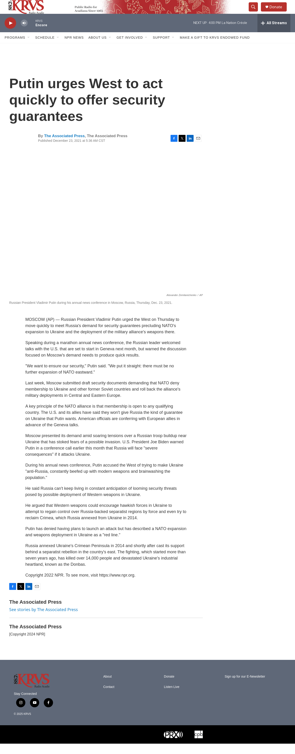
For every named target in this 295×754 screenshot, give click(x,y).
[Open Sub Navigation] (29, 48)
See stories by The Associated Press (43, 620)
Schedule (45, 48)
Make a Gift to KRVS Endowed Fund (215, 48)
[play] (10, 33)
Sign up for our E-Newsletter (245, 687)
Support (161, 48)
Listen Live (171, 697)
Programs (15, 48)
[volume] (24, 33)
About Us (97, 48)
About (107, 687)
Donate (278, 12)
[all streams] (273, 33)
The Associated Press (64, 146)
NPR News (74, 48)
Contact (108, 697)
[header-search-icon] (255, 12)
